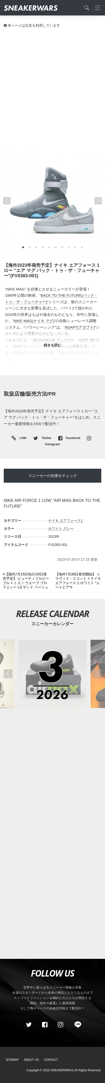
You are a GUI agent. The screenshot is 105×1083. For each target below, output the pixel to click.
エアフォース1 (71, 521)
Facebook (69, 438)
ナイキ (53, 521)
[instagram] (60, 1025)
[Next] (78, 581)
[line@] (76, 1025)
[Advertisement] (52, 87)
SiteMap (12, 1060)
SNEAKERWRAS (62, 1070)
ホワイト (55, 529)
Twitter (42, 438)
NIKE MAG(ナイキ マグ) (34, 321)
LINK (22, 438)
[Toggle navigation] (96, 7)
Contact (51, 1060)
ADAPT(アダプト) (80, 327)
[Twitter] (29, 1025)
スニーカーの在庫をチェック (52, 475)
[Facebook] (44, 1025)
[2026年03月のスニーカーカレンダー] (52, 674)
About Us (31, 1060)
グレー (68, 529)
